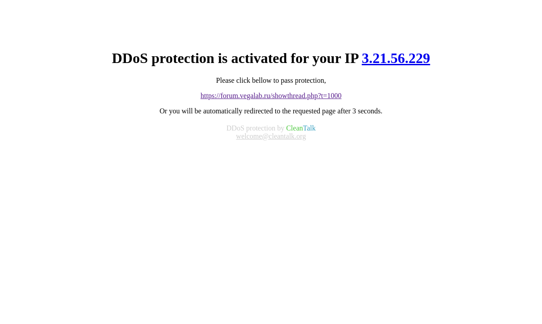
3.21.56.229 (396, 58)
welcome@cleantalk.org (271, 136)
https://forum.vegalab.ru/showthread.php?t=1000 (271, 95)
